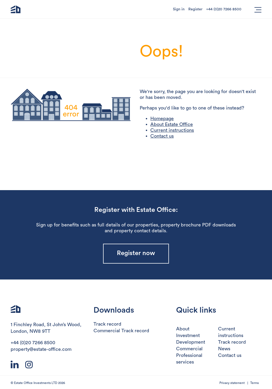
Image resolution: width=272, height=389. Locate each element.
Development (190, 342)
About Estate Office (171, 124)
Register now (136, 253)
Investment (188, 335)
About (182, 328)
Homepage (162, 118)
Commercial (189, 348)
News (224, 348)
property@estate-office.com (41, 349)
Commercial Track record (121, 330)
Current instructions (172, 130)
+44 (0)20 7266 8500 (223, 9)
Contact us (162, 136)
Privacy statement (232, 382)
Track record (107, 324)
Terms (254, 382)
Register (195, 9)
